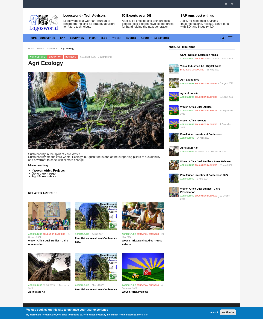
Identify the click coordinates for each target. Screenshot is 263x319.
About (157, 39)
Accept (214, 314)
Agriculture (52, 48)
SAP (66, 39)
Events (142, 39)
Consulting (50, 39)
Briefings (185, 70)
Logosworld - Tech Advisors (84, 15)
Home (33, 39)
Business (71, 57)
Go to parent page (44, 173)
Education (82, 39)
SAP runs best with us (197, 15)
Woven (126, 39)
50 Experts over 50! (136, 15)
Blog (112, 39)
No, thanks (228, 314)
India (99, 39)
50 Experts (174, 39)
